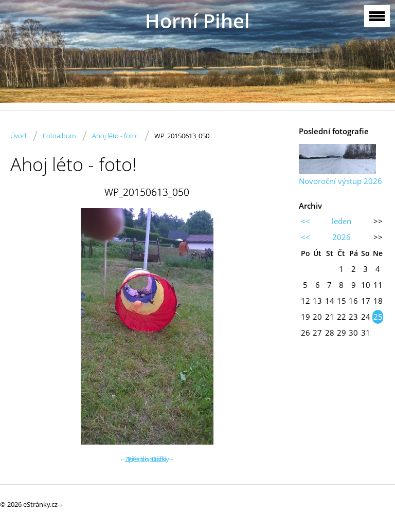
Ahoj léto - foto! (115, 135)
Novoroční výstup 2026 (340, 181)
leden (341, 221)
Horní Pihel (197, 21)
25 (378, 316)
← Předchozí (138, 459)
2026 (341, 237)
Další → (163, 459)
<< (305, 221)
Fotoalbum (59, 135)
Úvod (18, 135)
